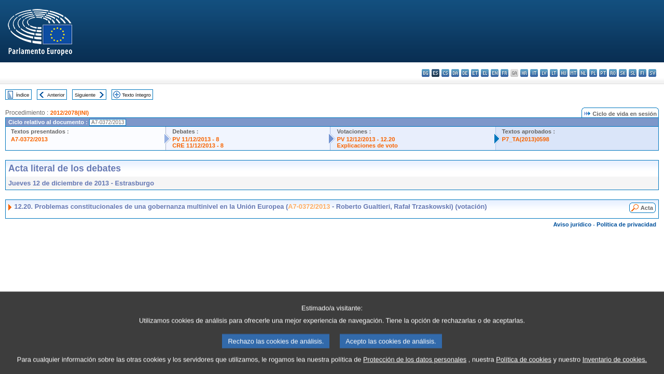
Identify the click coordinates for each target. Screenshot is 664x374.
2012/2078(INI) (69, 113)
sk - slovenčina (623, 73)
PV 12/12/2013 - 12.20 (366, 139)
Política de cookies (523, 366)
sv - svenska (652, 73)
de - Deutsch (465, 73)
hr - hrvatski (524, 73)
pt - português (603, 73)
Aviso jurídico (572, 224)
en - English (495, 73)
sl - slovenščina (633, 73)
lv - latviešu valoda (544, 73)
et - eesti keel (475, 73)
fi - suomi (642, 73)
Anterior (56, 95)
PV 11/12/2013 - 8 (195, 139)
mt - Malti (573, 73)
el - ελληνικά (485, 73)
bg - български (426, 73)
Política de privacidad (626, 224)
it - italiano (534, 73)
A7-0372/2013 (29, 139)
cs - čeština (445, 73)
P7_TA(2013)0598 (525, 139)
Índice (23, 95)
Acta (647, 208)
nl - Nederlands (583, 73)
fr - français (504, 73)
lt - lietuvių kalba (554, 73)
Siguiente (85, 95)
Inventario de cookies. (615, 366)
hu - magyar (564, 73)
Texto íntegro (136, 95)
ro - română (613, 73)
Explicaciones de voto (367, 145)
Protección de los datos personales (414, 366)
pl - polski (593, 73)
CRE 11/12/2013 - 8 (198, 145)
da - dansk (455, 73)
